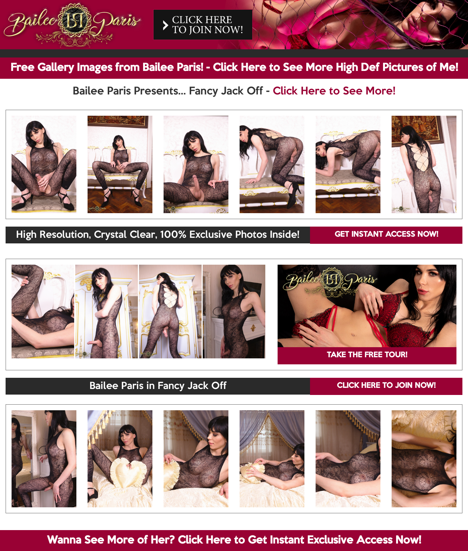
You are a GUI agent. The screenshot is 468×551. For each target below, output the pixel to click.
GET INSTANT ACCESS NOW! (386, 234)
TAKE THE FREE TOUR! (367, 355)
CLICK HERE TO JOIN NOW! (386, 386)
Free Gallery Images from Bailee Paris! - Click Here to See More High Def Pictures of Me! (234, 68)
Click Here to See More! (334, 91)
